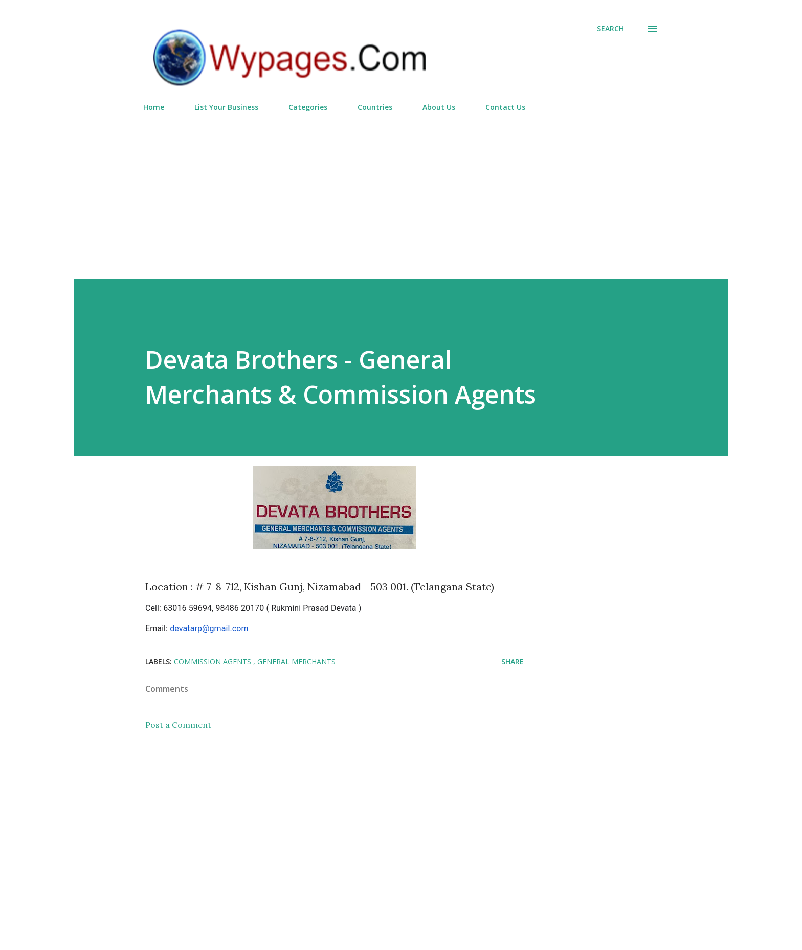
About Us (438, 107)
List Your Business (226, 107)
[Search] (610, 28)
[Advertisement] (401, 191)
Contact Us (505, 107)
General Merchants (296, 661)
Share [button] (512, 661)
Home (153, 107)
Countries (375, 107)
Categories (307, 107)
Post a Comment (178, 725)
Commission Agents (213, 661)
